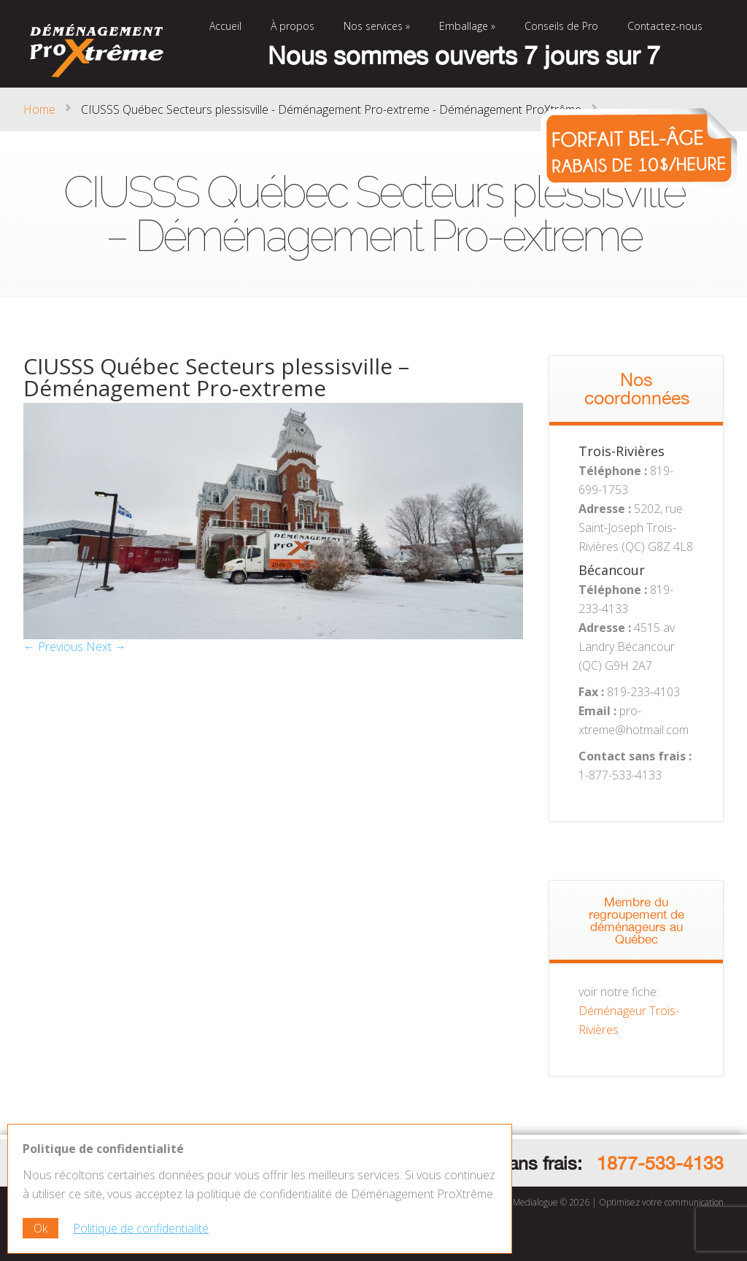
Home (39, 109)
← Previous (53, 647)
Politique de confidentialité (141, 1228)
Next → (106, 647)
